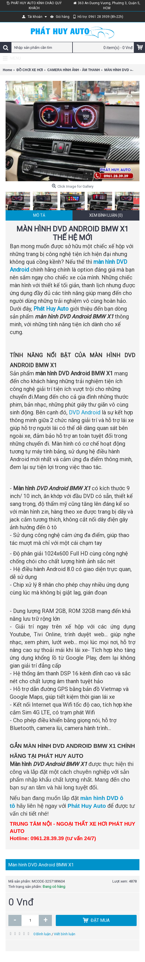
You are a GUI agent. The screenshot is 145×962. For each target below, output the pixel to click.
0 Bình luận (42, 934)
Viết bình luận (64, 934)
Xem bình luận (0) (106, 215)
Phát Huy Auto (51, 308)
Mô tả (39, 215)
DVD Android (84, 412)
